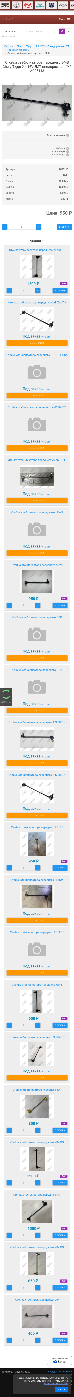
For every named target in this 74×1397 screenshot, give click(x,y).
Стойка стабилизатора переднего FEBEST (37, 932)
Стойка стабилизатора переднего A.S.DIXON (37, 722)
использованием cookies (56, 1383)
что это (46, 336)
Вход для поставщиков (60, 1371)
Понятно (61, 1389)
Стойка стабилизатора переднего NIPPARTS (37, 1037)
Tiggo (29, 46)
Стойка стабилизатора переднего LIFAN (37, 512)
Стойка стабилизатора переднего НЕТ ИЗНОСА (37, 355)
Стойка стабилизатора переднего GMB (37, 984)
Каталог (8, 46)
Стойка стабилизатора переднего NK (37, 1194)
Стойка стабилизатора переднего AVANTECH (37, 460)
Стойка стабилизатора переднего (37, 1299)
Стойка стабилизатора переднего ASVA (37, 565)
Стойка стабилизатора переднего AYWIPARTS (37, 407)
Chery (20, 46)
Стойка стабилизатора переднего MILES (37, 827)
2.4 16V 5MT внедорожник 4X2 (52, 46)
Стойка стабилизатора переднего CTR (37, 670)
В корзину (64, 227)
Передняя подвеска (18, 49)
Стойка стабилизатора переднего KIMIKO (37, 1142)
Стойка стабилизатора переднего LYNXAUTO (37, 302)
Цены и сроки (37, 343)
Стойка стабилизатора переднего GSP (37, 617)
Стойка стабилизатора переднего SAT (37, 1089)
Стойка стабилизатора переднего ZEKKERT (37, 250)
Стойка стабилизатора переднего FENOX (37, 880)
